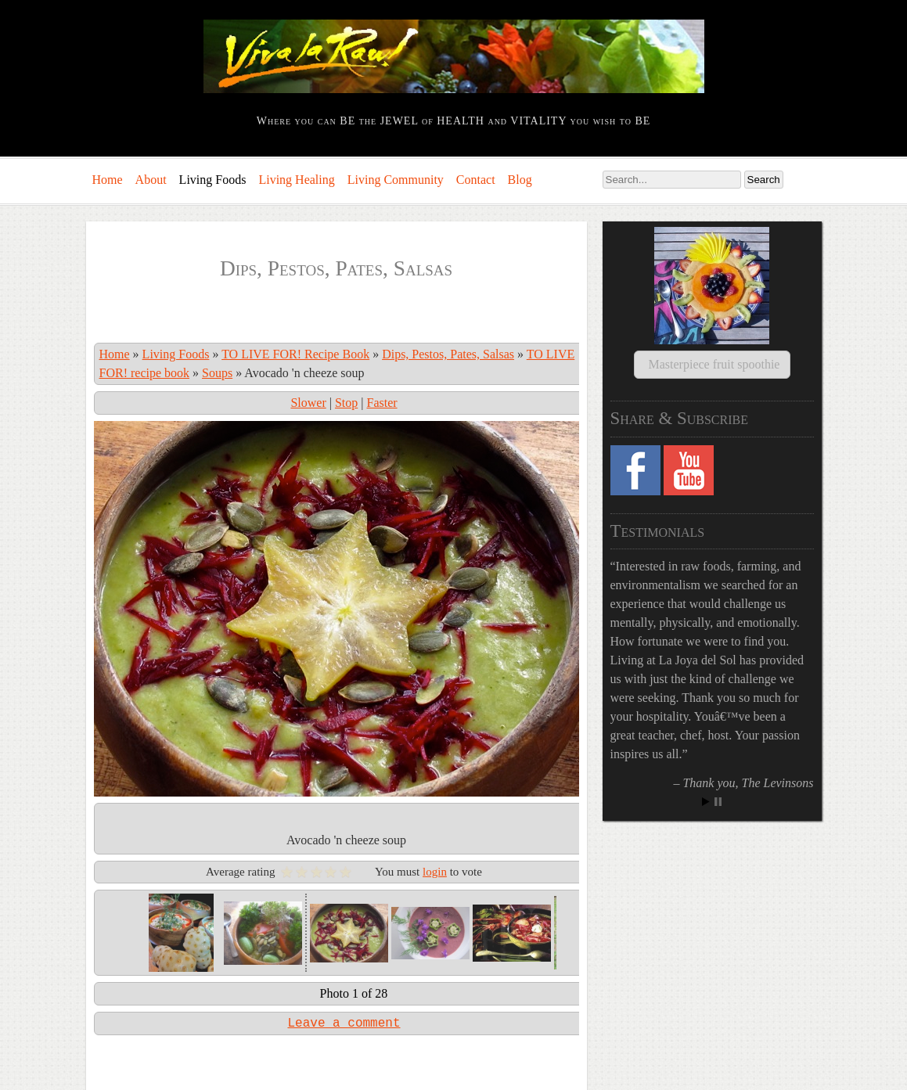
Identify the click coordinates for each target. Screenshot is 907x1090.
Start (706, 783)
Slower (308, 402)
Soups (217, 373)
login (435, 834)
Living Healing (296, 179)
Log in (102, 1072)
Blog (520, 179)
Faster (381, 402)
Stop (346, 402)
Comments (193, 1072)
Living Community (395, 179)
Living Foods (213, 179)
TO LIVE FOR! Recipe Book (295, 354)
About (151, 179)
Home (107, 179)
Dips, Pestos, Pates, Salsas (448, 354)
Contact (475, 179)
